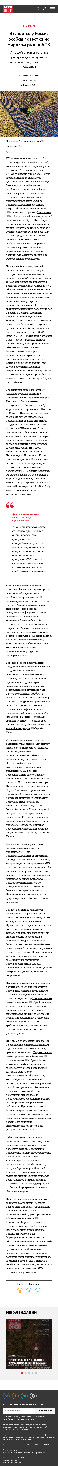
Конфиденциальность (11, 1460)
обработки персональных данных (18, 1419)
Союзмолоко (18, 1060)
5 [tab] (36, 1373)
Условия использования (12, 1462)
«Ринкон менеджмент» (22, 1218)
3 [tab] (29, 1373)
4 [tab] (32, 1373)
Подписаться (44, 1410)
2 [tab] (26, 1373)
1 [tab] (22, 1373)
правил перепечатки (20, 1427)
